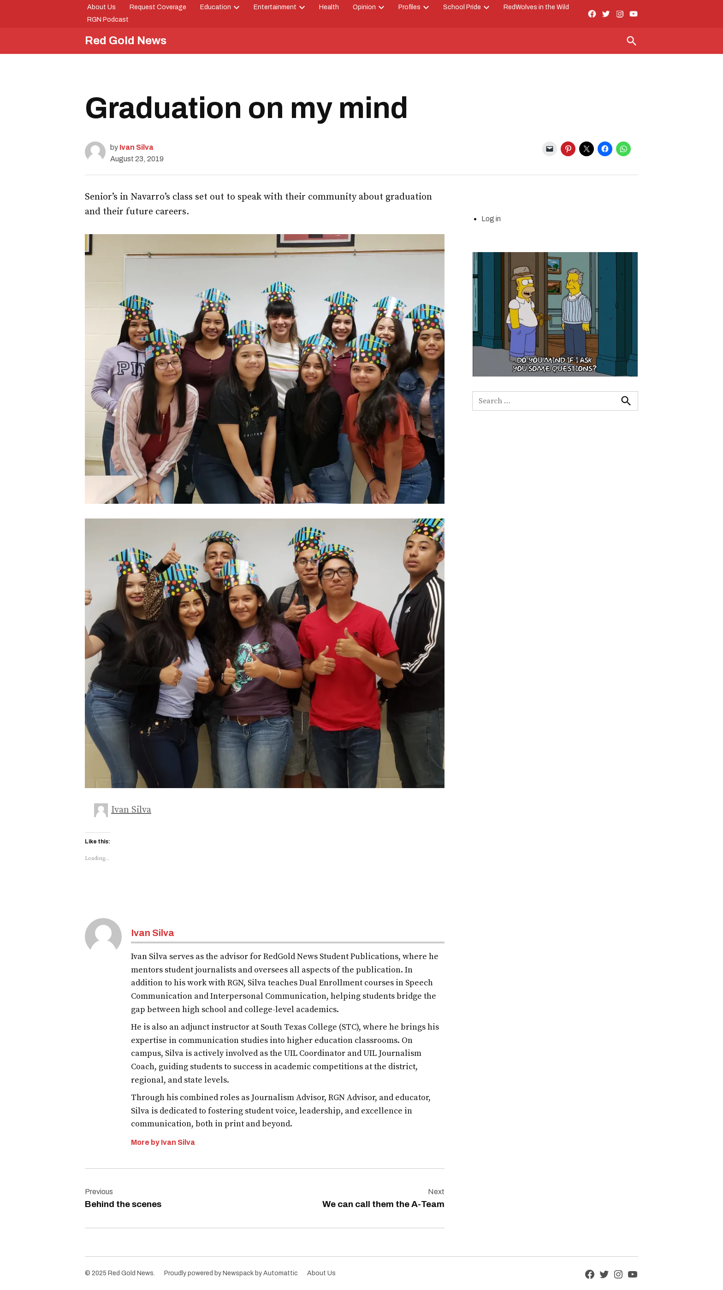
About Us (101, 7)
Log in (491, 219)
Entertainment (275, 7)
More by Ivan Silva (163, 1142)
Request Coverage (158, 7)
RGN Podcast (108, 19)
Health (329, 7)
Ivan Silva (136, 147)
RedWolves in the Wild (536, 7)
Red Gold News (125, 41)
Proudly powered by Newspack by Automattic (231, 1273)
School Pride (462, 7)
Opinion (364, 7)
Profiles (409, 7)
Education (215, 7)
